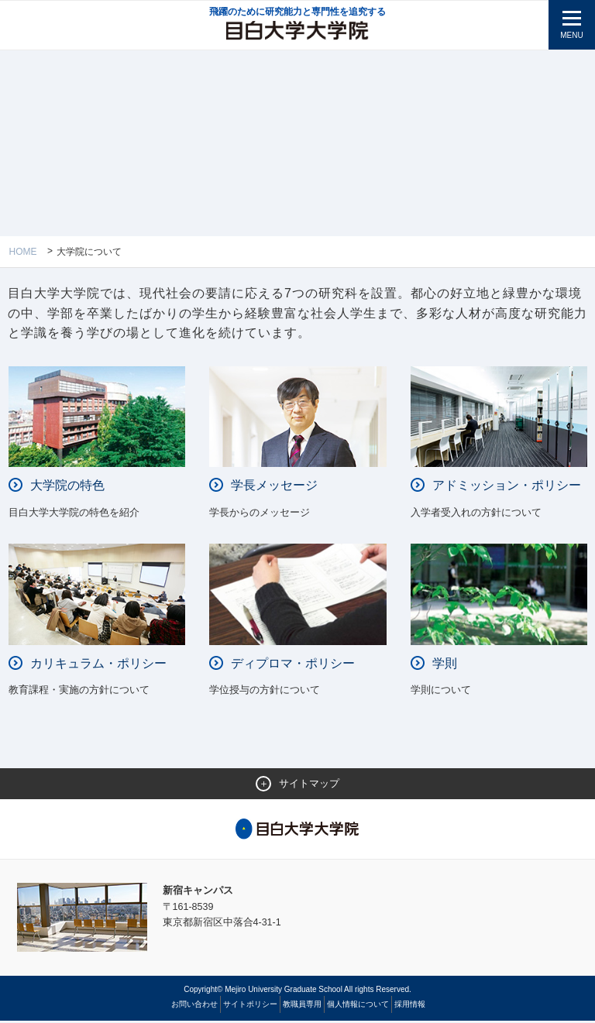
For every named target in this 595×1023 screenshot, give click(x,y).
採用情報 (409, 1006)
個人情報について (358, 1006)
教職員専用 (302, 1006)
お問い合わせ (194, 1006)
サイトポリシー (250, 1006)
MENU (571, 35)
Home (23, 251)
